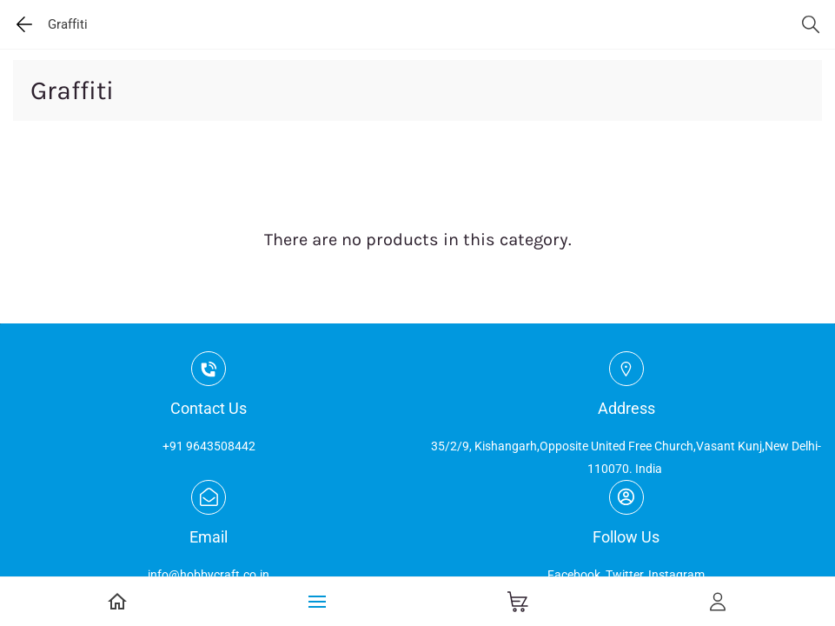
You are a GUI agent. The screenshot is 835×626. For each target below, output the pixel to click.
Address (626, 408)
